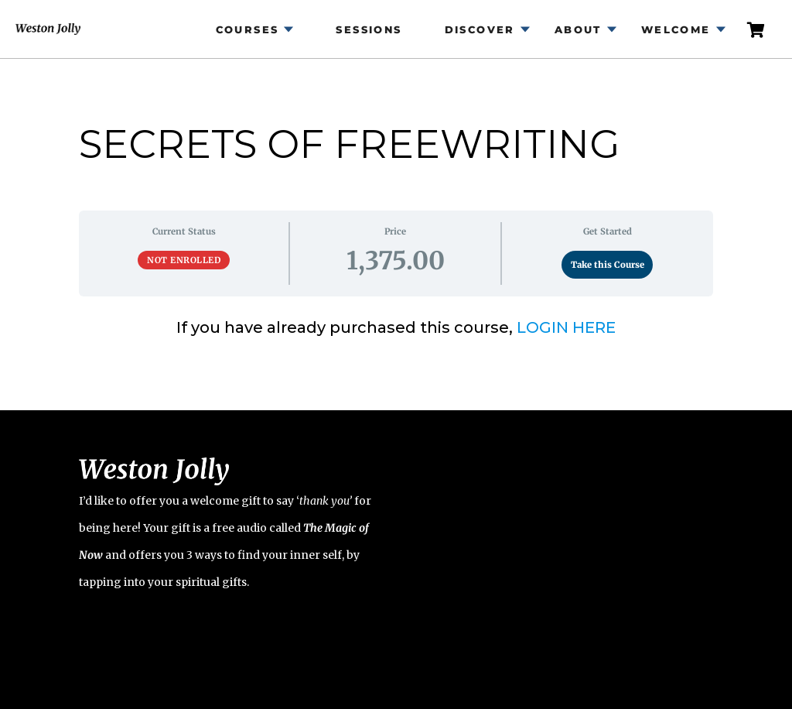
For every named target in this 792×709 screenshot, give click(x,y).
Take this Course (607, 264)
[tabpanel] (395, 327)
